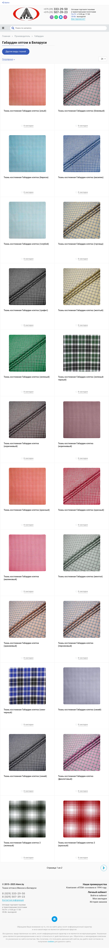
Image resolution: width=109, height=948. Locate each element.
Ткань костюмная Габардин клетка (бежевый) (81, 111)
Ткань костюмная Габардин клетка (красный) (27, 510)
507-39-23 (55, 12)
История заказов (98, 902)
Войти (5, 3)
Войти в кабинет (99, 895)
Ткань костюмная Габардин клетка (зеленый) (27, 377)
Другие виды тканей (16, 52)
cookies (51, 942)
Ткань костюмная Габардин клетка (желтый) (80, 310)
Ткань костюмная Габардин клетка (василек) (80, 177)
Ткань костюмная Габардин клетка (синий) (79, 709)
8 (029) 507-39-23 (13, 897)
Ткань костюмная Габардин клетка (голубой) (26, 244)
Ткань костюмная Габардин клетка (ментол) (80, 577)
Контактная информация (13, 900)
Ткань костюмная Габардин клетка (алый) (25, 111)
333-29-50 (55, 9)
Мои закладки (100, 899)
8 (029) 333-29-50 (13, 893)
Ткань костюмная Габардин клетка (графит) (26, 310)
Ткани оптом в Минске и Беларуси (19, 888)
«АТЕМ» (80, 888)
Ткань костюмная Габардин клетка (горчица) (80, 244)
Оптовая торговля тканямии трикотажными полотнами (83, 10)
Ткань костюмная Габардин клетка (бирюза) (26, 177)
